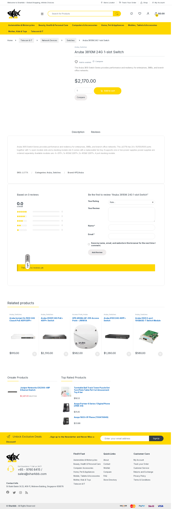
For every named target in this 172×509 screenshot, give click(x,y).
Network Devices (49, 40)
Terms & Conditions (142, 480)
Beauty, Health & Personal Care (53, 25)
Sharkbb (12, 506)
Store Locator (108, 2)
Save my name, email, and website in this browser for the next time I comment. (123, 244)
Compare (99, 61)
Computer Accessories (83, 468)
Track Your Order (127, 2)
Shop (144, 2)
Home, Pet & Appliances (112, 25)
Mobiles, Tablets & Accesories (142, 25)
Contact (106, 464)
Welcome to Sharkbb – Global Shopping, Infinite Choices (30, 2)
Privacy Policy (140, 476)
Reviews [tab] (95, 132)
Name (91, 226)
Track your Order (141, 464)
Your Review (93, 208)
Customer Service (141, 468)
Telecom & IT (37, 31)
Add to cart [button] (34, 354)
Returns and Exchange (143, 472)
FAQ (105, 476)
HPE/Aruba (79, 172)
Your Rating (93, 201)
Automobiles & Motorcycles (21, 25)
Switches (71, 40)
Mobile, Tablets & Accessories (87, 476)
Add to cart (109, 91)
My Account (158, 2)
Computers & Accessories (84, 25)
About (106, 460)
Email (91, 234)
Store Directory (110, 480)
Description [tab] (78, 132)
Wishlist (106, 468)
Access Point (77, 314)
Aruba (77, 47)
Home (9, 40)
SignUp (156, 438)
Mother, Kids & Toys (17, 31)
